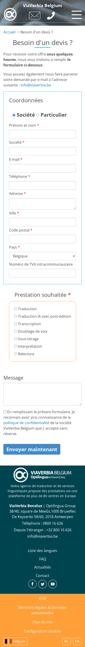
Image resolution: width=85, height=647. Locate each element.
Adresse (17, 193)
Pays (14, 247)
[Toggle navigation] (76, 13)
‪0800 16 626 (53, 523)
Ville (14, 213)
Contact (42, 575)
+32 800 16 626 (58, 529)
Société (23, 114)
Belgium (19, 641)
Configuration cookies (42, 631)
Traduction (25, 308)
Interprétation (28, 346)
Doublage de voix (30, 331)
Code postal (20, 230)
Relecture (24, 353)
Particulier (51, 114)
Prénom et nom (24, 125)
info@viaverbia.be (36, 85)
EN (77, 641)
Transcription (27, 323)
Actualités (42, 567)
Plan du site (43, 621)
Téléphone (19, 176)
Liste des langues (42, 550)
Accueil (9, 32)
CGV (42, 598)
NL (66, 641)
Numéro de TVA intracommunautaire (41, 264)
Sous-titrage (26, 338)
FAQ (42, 558)
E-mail (15, 159)
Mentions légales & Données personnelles (42, 610)
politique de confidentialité (26, 422)
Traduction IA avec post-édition (42, 316)
